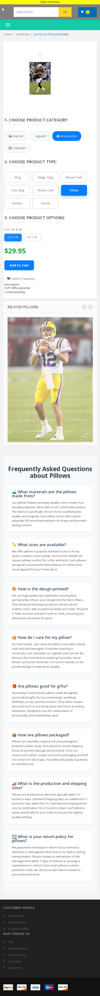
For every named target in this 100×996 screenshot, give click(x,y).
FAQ (10, 942)
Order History (17, 922)
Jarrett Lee (23, 34)
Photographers (18, 948)
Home (8, 34)
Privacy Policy (17, 955)
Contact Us (15, 968)
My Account (15, 916)
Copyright (14, 961)
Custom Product (18, 929)
